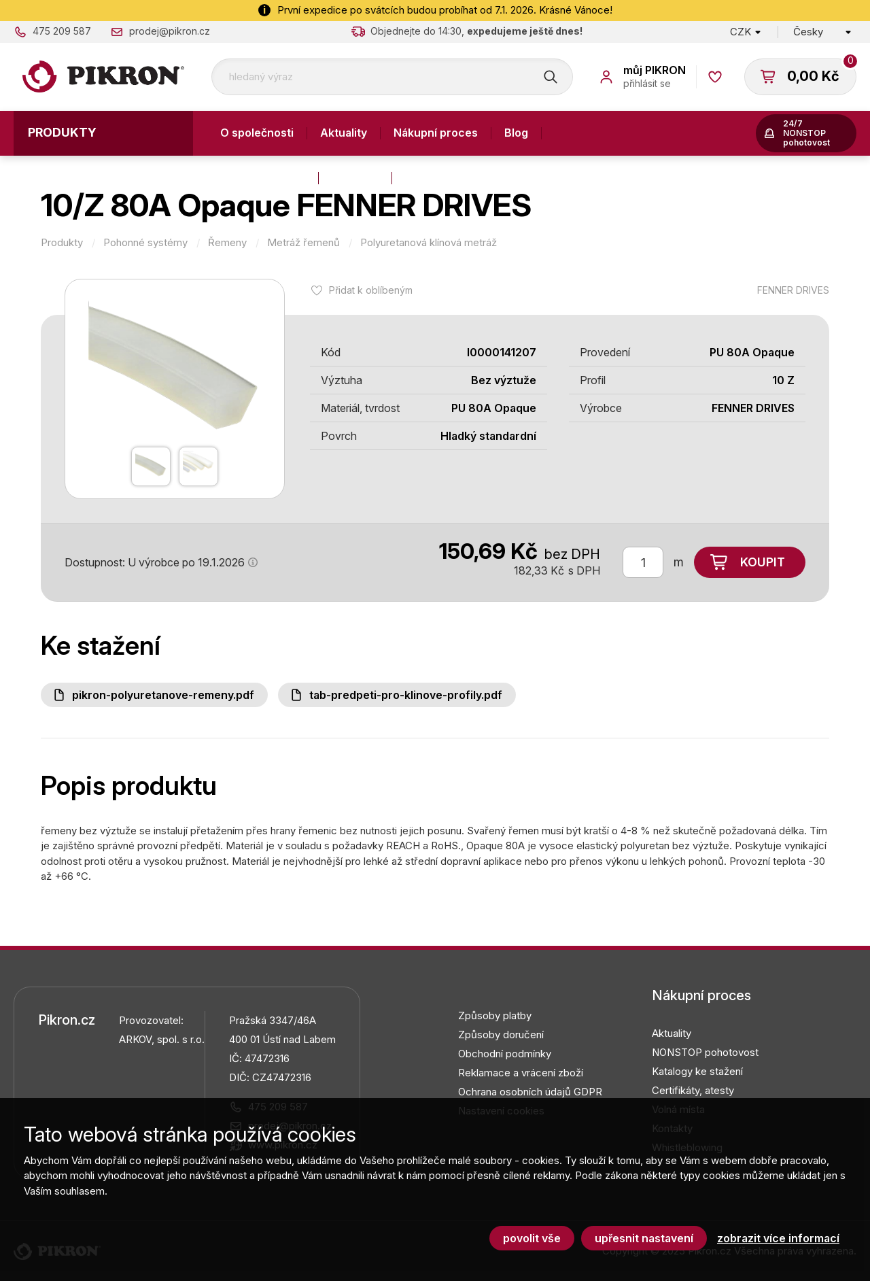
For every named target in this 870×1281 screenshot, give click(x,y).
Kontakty (355, 177)
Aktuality (343, 132)
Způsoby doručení (501, 1034)
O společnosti (257, 132)
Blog (516, 132)
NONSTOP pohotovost (705, 1052)
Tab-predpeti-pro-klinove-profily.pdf (405, 695)
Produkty (62, 132)
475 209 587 (62, 31)
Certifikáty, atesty (693, 1090)
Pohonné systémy (145, 243)
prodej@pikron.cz (169, 31)
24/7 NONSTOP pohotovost (806, 133)
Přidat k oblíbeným (371, 290)
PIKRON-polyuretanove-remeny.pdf (163, 695)
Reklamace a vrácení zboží (520, 1072)
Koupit (762, 562)
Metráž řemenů (303, 243)
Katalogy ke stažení (697, 1071)
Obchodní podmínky (504, 1053)
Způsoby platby (495, 1015)
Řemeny (227, 243)
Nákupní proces (436, 132)
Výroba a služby (262, 177)
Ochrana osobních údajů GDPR (530, 1091)
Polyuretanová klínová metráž (428, 243)
